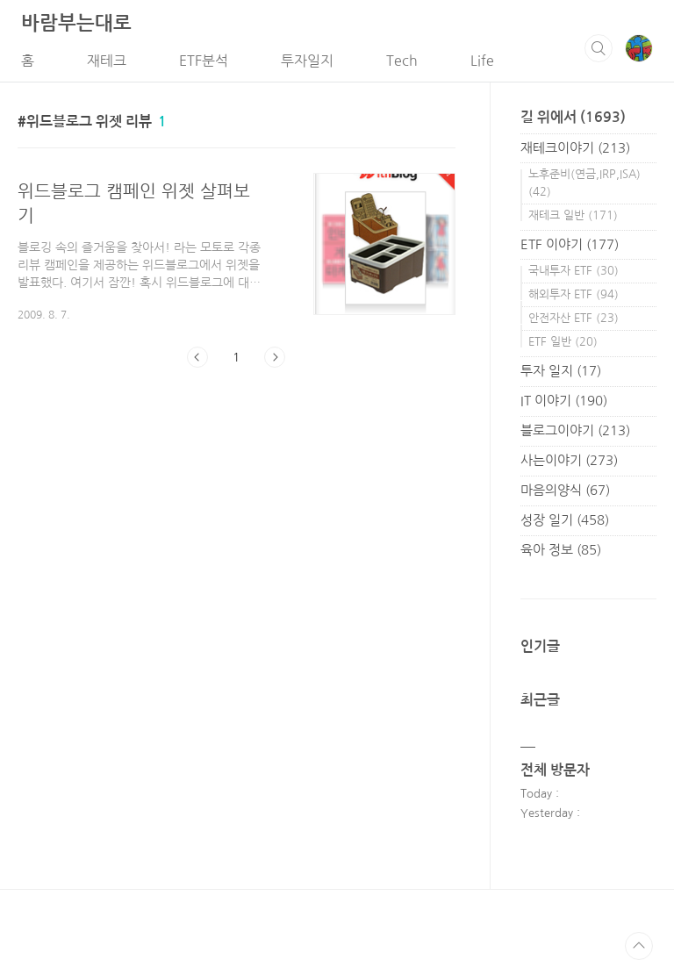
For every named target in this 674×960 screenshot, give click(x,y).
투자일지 (307, 61)
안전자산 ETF (573, 318)
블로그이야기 (575, 430)
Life (482, 61)
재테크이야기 (575, 147)
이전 (197, 357)
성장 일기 (564, 520)
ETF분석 (203, 61)
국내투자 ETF (573, 270)
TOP (639, 946)
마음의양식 (565, 490)
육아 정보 (560, 549)
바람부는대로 (76, 22)
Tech (402, 61)
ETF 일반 (563, 341)
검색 (598, 48)
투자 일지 (560, 370)
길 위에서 (573, 117)
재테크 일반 (573, 215)
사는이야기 (569, 460)
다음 (274, 357)
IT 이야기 (563, 400)
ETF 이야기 (569, 244)
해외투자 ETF (573, 294)
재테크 (106, 61)
